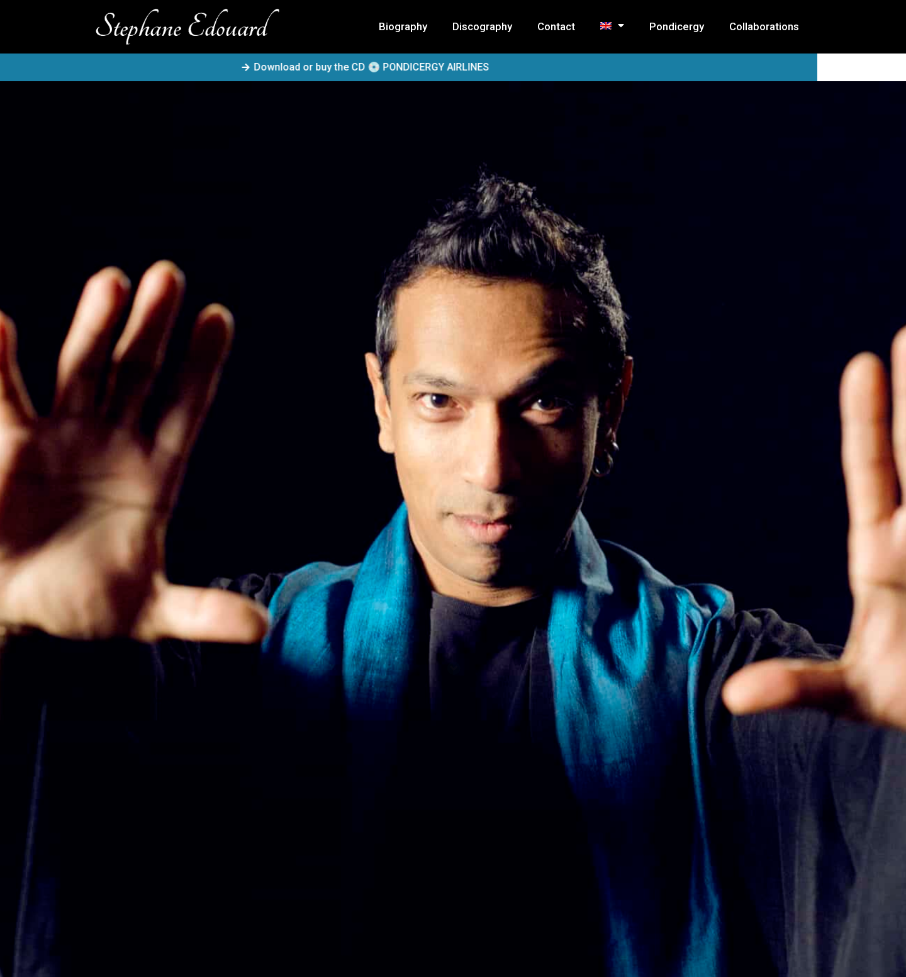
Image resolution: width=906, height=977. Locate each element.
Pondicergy (676, 26)
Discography (482, 26)
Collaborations (764, 26)
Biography (403, 26)
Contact (556, 26)
